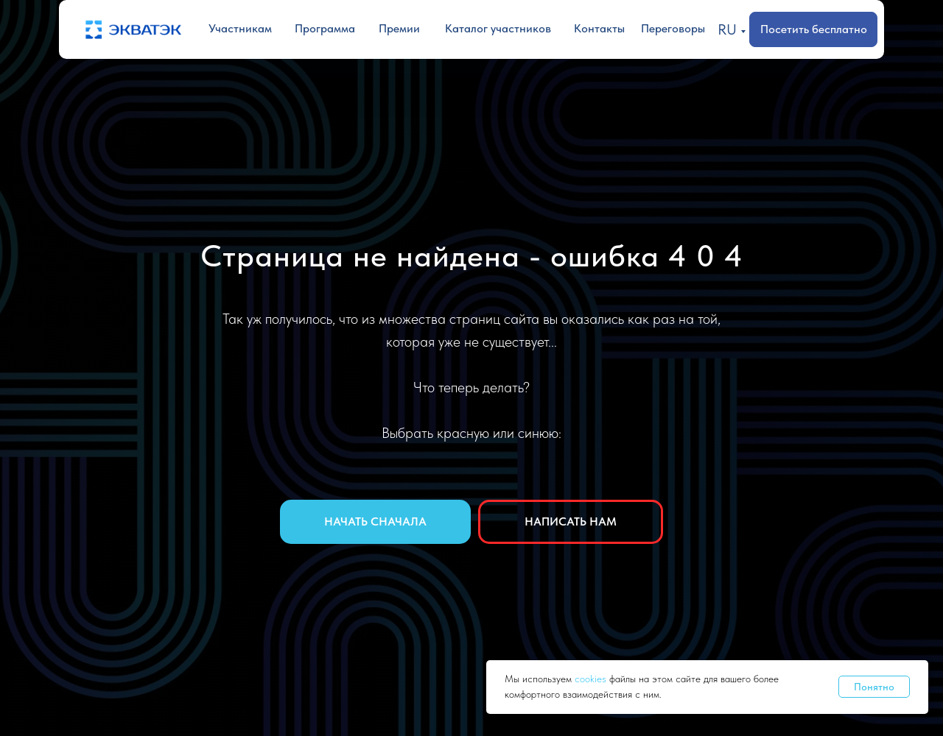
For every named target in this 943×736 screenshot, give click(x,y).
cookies (592, 678)
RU (727, 29)
